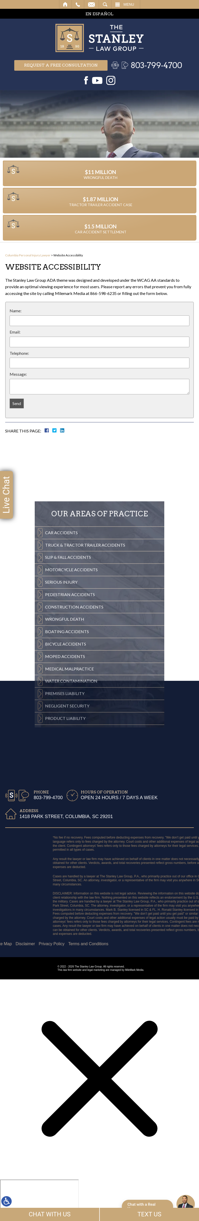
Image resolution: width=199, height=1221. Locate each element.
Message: (18, 374)
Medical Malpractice (69, 770)
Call (78, 4)
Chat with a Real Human (141, 1206)
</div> (39, 1199)
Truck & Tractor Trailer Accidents (85, 647)
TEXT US (149, 1214)
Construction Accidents (74, 708)
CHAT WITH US (50, 1214)
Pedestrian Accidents (70, 696)
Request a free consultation (61, 65)
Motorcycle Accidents (71, 671)
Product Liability (65, 820)
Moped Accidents (65, 758)
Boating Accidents (67, 733)
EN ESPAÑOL (99, 13)
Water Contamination (71, 783)
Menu (129, 4)
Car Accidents (61, 634)
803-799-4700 (156, 65)
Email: (15, 331)
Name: (16, 310)
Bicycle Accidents (65, 746)
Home (65, 4)
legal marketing (96, 970)
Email (91, 4)
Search (105, 4)
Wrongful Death (64, 721)
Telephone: (19, 353)
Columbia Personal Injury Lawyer (28, 255)
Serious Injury (61, 684)
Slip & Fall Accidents (68, 659)
